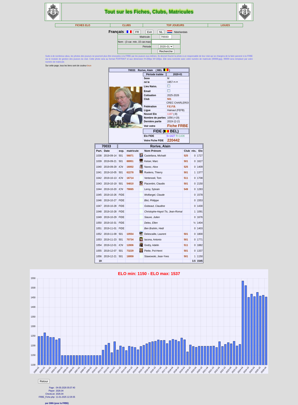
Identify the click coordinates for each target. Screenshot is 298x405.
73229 (129, 250)
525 (185, 155)
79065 (129, 189)
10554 (129, 234)
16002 (129, 166)
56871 (129, 155)
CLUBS (126, 25)
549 (185, 189)
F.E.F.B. (171, 106)
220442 (173, 140)
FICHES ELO (82, 25)
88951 (129, 161)
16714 (129, 178)
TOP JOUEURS (175, 25)
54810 (129, 183)
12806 (129, 245)
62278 (129, 172)
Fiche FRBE (177, 126)
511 (185, 178)
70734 (129, 239)
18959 (129, 256)
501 (169, 99)
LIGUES (225, 25)
